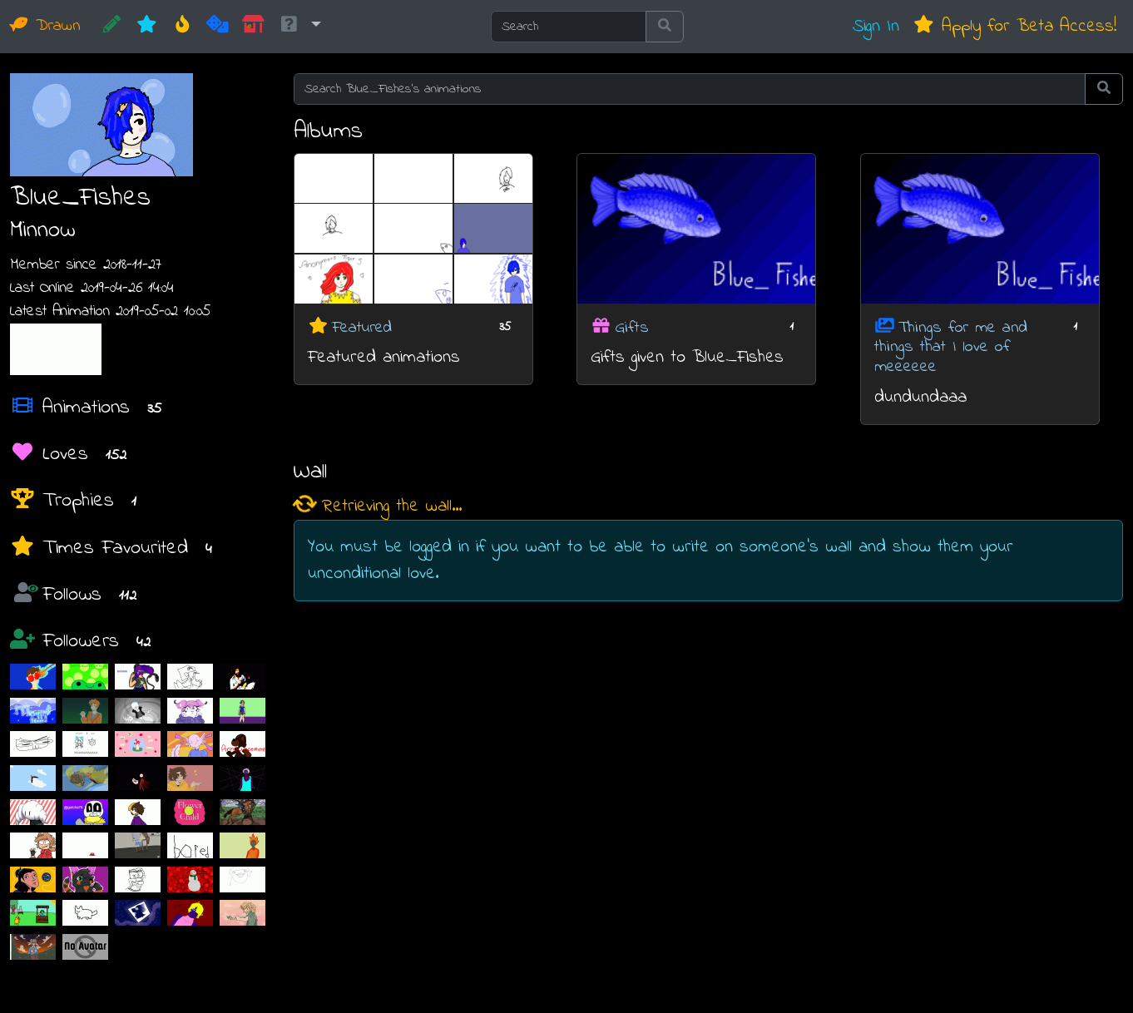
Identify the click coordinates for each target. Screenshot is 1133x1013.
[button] (299, 27)
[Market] (253, 27)
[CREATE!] (112, 27)
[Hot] (182, 27)
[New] (147, 27)
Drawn (45, 26)
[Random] (217, 27)
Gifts (632, 327)
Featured (362, 327)
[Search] (568, 26)
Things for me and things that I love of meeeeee (950, 347)
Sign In (876, 26)
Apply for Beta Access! (1014, 26)
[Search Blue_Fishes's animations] (690, 89)
